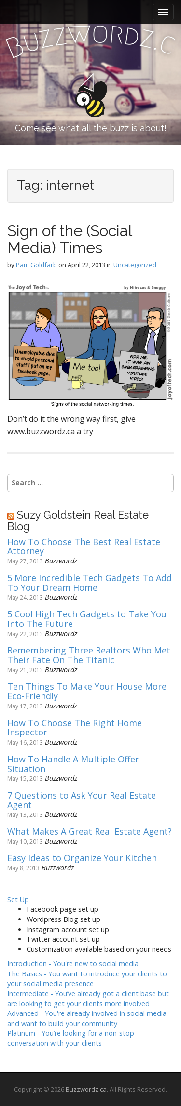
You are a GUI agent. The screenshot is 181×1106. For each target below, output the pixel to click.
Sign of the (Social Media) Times (69, 239)
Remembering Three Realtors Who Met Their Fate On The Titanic (88, 655)
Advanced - (87, 1018)
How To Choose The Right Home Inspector (74, 728)
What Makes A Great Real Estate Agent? (89, 832)
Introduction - (73, 963)
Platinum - (70, 1038)
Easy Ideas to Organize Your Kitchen (82, 858)
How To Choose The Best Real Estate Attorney (83, 547)
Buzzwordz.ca (86, 1089)
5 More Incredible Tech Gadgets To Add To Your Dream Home (89, 583)
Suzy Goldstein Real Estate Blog (78, 520)
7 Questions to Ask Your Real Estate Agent (81, 800)
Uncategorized (134, 264)
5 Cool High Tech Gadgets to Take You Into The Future (87, 619)
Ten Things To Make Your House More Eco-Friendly (87, 691)
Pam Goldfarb (36, 264)
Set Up (18, 899)
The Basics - (87, 978)
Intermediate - (88, 998)
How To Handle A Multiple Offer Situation (73, 764)
